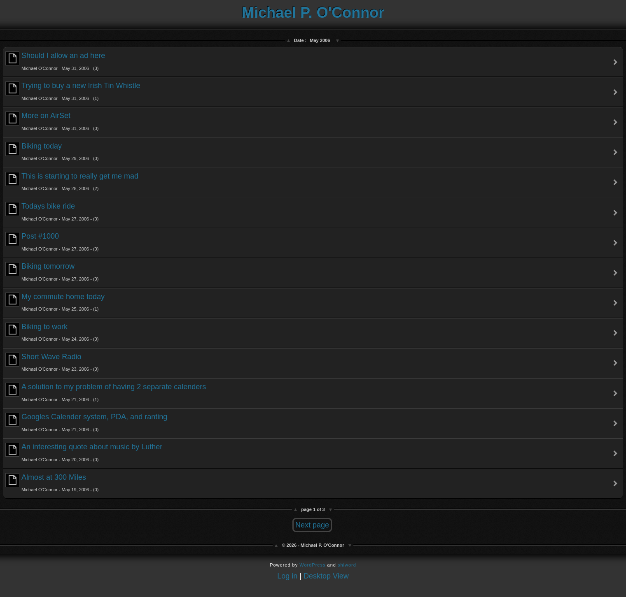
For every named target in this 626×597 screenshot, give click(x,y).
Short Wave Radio (51, 362)
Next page (312, 525)
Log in (287, 576)
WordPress (312, 564)
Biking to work (51, 332)
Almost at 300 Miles (51, 482)
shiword (347, 564)
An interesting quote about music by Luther (83, 452)
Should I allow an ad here (55, 61)
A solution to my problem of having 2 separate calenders (105, 392)
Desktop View (326, 576)
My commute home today (55, 302)
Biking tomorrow (51, 271)
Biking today (51, 151)
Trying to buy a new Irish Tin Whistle (72, 91)
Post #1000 (51, 241)
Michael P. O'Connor (313, 12)
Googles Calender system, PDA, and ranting (86, 422)
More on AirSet (51, 121)
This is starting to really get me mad (71, 181)
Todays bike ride (51, 211)
